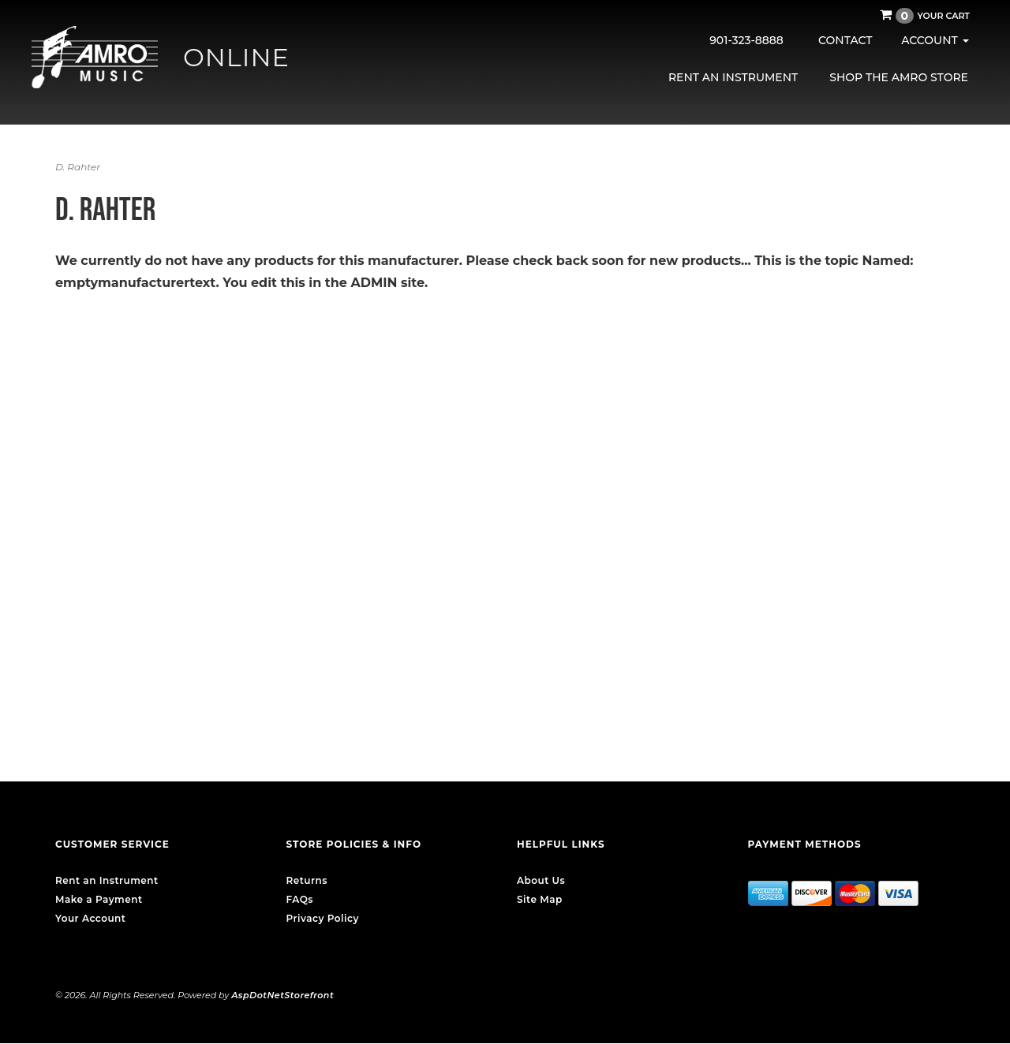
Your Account (90, 918)
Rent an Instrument (733, 77)
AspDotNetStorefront (282, 995)
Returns (306, 880)
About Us (541, 880)
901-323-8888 (746, 40)
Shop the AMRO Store (898, 77)
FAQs (299, 899)
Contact (845, 40)
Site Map (540, 899)
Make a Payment (99, 899)
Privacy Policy (322, 918)
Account (934, 40)
